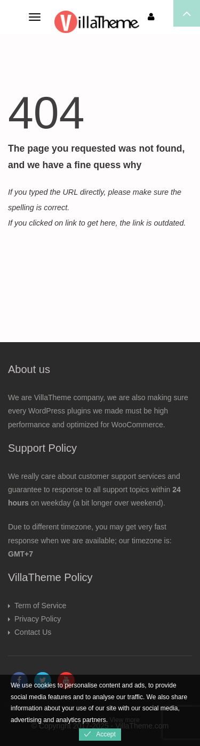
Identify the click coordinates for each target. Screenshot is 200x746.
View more (124, 720)
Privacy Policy (37, 619)
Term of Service (40, 605)
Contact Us (32, 632)
